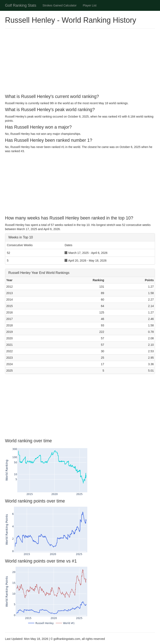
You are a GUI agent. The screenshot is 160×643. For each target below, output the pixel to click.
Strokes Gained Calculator (59, 5)
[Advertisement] (80, 62)
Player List (89, 5)
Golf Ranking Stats (20, 5)
